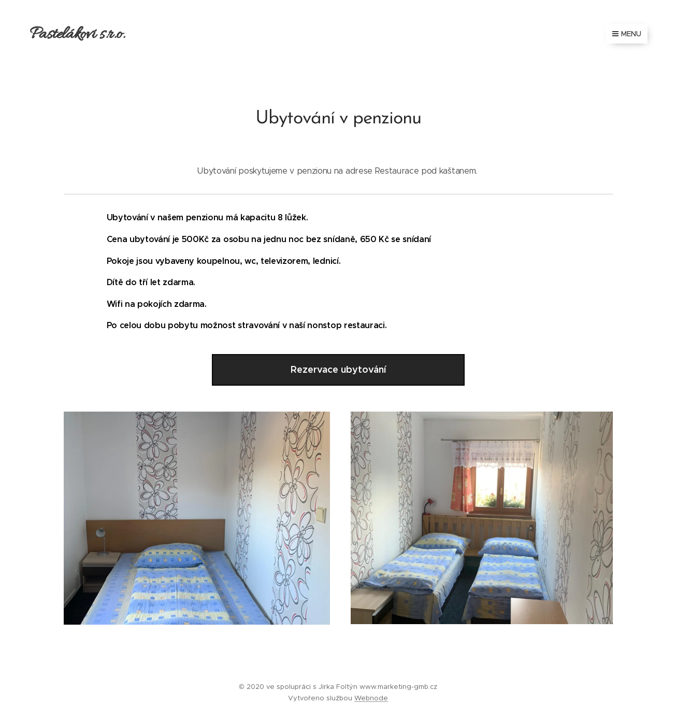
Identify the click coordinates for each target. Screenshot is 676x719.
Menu (626, 33)
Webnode (371, 698)
